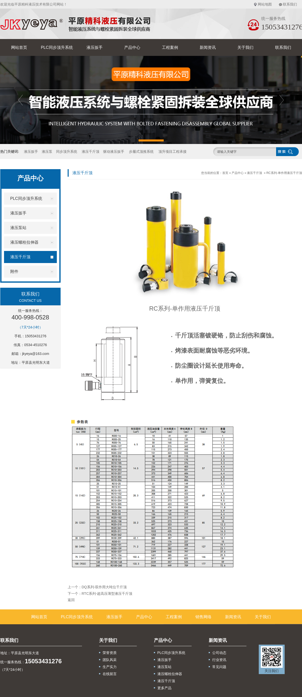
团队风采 (110, 660)
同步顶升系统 (66, 152)
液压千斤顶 (90, 152)
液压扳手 (95, 47)
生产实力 (110, 667)
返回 (71, 600)
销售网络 (203, 617)
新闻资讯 (208, 47)
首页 (225, 173)
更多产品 (164, 688)
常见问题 (219, 667)
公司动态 (219, 653)
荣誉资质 (110, 653)
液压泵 (47, 152)
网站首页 (19, 47)
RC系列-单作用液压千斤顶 (284, 173)
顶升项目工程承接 (172, 152)
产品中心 (132, 47)
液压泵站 (164, 667)
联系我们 (290, 4)
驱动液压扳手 (113, 152)
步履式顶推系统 (141, 152)
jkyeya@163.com (35, 354)
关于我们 (245, 47)
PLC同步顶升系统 (57, 47)
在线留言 (110, 674)
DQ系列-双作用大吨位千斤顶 (104, 587)
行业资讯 (219, 660)
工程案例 (170, 47)
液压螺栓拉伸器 (169, 674)
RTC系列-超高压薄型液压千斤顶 (107, 594)
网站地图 (265, 4)
